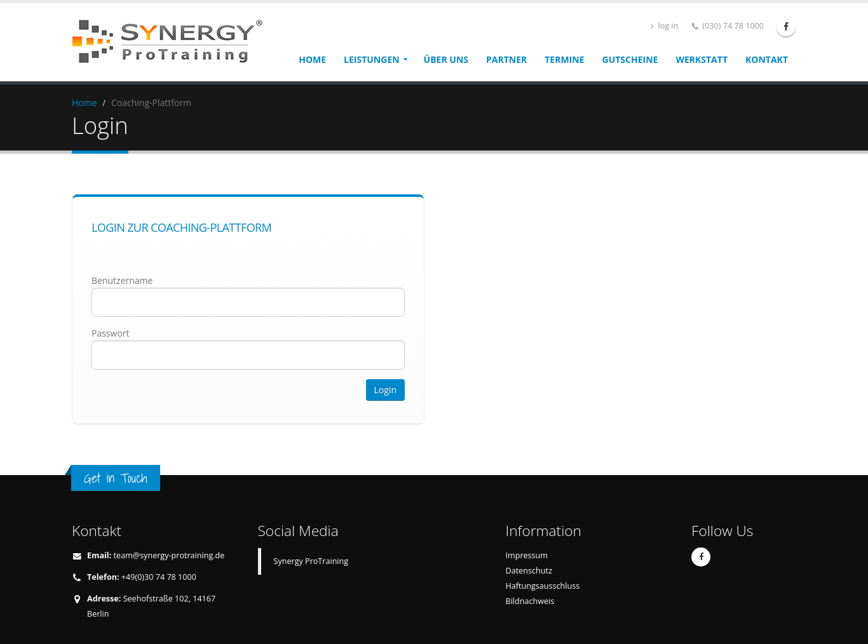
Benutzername (122, 280)
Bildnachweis (530, 601)
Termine (564, 59)
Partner (506, 59)
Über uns (446, 59)
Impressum (527, 555)
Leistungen (372, 59)
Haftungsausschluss (543, 585)
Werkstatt (701, 59)
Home (312, 59)
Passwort (111, 333)
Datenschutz (529, 570)
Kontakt (766, 59)
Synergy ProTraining (311, 561)
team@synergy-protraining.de (169, 555)
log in (664, 25)
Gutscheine (630, 59)
